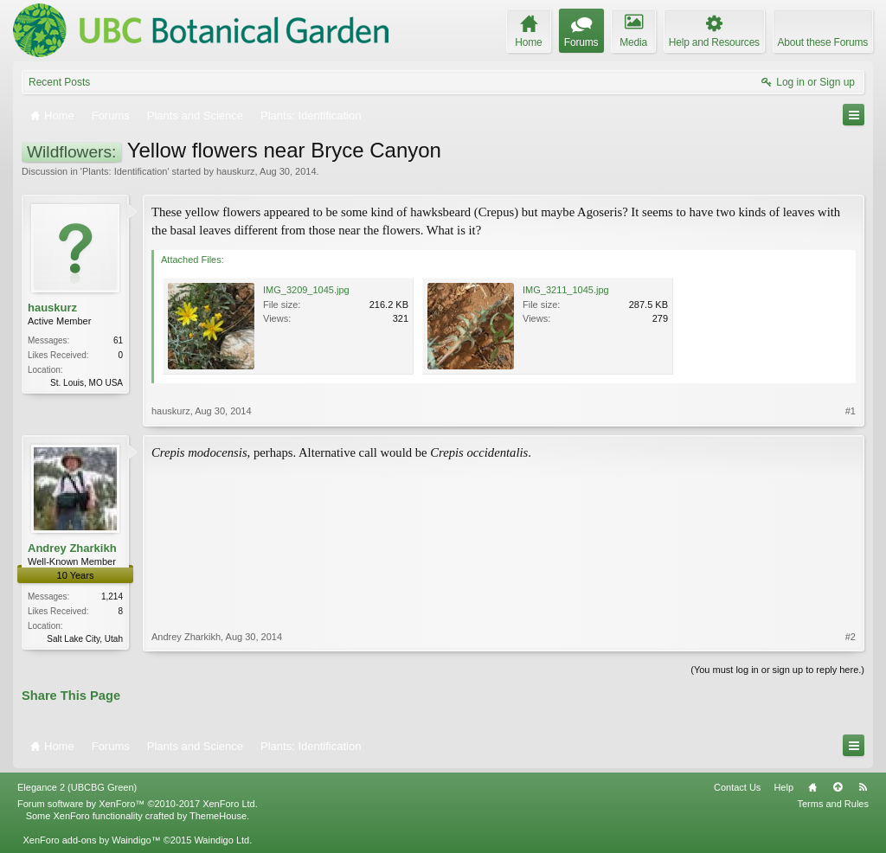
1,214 (112, 596)
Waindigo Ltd (221, 840)
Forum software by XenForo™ (137, 803)
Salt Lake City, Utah (85, 639)
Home (812, 787)
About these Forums (823, 42)
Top (837, 787)
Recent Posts (59, 82)
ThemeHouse (218, 816)
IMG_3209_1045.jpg (306, 290)
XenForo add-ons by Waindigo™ (91, 840)
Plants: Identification (124, 171)
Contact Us (737, 787)
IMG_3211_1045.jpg (566, 290)
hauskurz (235, 171)
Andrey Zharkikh (72, 548)
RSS (863, 787)
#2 (850, 637)
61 (118, 340)
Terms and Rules (833, 803)
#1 (850, 411)
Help (783, 787)
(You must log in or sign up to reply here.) (777, 669)
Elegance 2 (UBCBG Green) (77, 787)
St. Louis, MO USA (86, 383)
